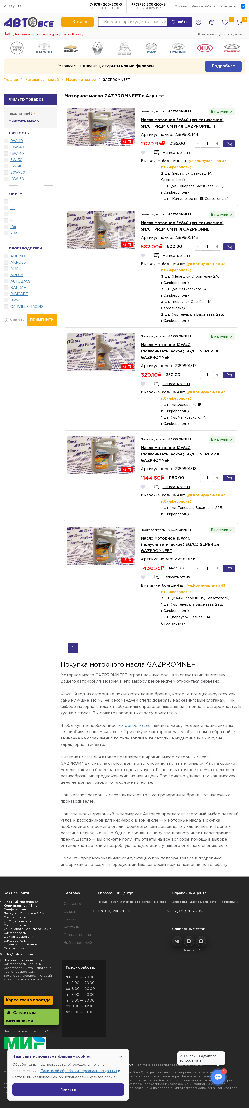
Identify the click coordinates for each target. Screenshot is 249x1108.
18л (13, 227)
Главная (11, 79)
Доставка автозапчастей (23, 960)
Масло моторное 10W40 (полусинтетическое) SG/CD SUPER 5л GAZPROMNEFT (180, 545)
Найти (179, 22)
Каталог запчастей (42, 79)
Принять (68, 1089)
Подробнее (223, 66)
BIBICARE (19, 294)
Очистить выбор (24, 121)
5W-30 (16, 160)
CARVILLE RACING (27, 306)
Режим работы (204, 6)
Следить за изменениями (21, 1016)
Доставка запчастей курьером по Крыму (44, 34)
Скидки (69, 911)
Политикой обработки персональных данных (78, 1071)
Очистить (17, 320)
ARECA (16, 275)
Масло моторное (81, 79)
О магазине (72, 903)
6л (12, 220)
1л (12, 201)
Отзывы (181, 6)
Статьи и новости (77, 935)
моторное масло (134, 726)
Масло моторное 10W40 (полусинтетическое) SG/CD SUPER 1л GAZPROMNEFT (179, 351)
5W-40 (16, 166)
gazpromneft (22, 113)
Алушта (12, 6)
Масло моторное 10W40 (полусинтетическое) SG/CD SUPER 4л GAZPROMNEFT (180, 454)
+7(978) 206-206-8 (148, 6)
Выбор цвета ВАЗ (78, 942)
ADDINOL (18, 256)
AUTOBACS (20, 281)
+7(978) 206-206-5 (105, 6)
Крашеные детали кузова (220, 34)
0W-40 (16, 141)
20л (13, 233)
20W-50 (17, 172)
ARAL (15, 268)
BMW (15, 300)
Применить (41, 320)
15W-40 (17, 153)
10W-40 (17, 147)
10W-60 (17, 179)
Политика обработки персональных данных (169, 1065)
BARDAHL (19, 287)
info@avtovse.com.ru (20, 954)
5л (12, 214)
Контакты (229, 6)
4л (12, 208)
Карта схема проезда (28, 1000)
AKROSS (18, 262)
